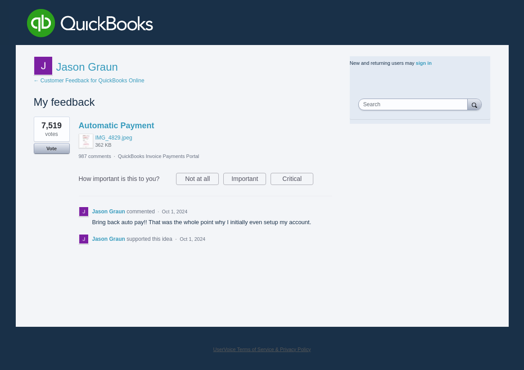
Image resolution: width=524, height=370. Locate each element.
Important (248, 180)
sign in (424, 63)
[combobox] (415, 104)
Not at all (202, 180)
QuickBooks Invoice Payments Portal (158, 156)
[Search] (474, 104)
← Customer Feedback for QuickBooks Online (89, 80)
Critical (297, 180)
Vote (51, 148)
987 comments (95, 156)
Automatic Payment (116, 125)
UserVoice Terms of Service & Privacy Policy (262, 349)
